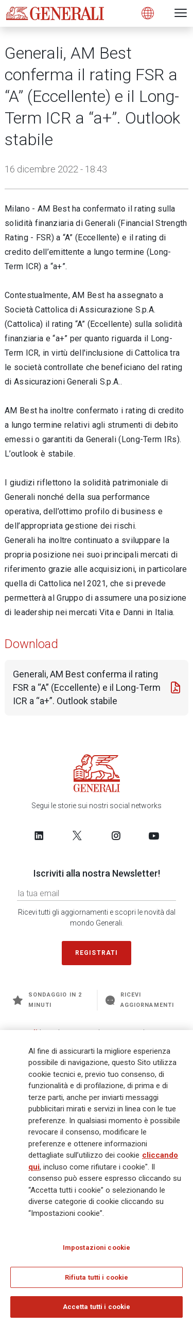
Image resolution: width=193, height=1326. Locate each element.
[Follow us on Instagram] (116, 835)
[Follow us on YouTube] (154, 835)
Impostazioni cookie (96, 1250)
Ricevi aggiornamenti (140, 999)
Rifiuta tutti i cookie (97, 1280)
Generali (23, 1032)
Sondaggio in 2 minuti (47, 999)
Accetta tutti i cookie (97, 1310)
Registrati (96, 952)
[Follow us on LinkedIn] (39, 835)
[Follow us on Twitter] (77, 835)
